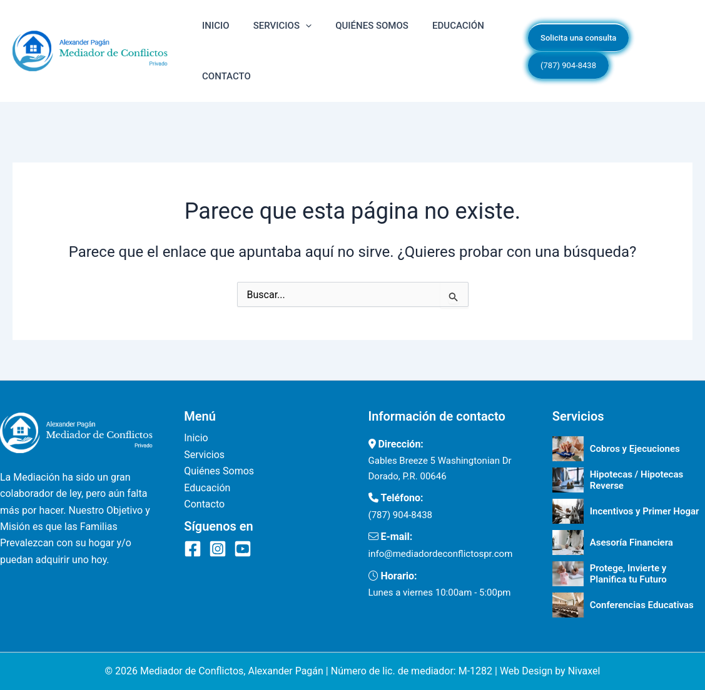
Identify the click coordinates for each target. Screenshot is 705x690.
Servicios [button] (264, 31)
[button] (287, 31)
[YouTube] (242, 549)
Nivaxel (584, 671)
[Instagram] (217, 549)
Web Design (526, 671)
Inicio (209, 30)
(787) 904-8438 (400, 515)
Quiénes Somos (340, 30)
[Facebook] (192, 549)
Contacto (220, 92)
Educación (414, 30)
